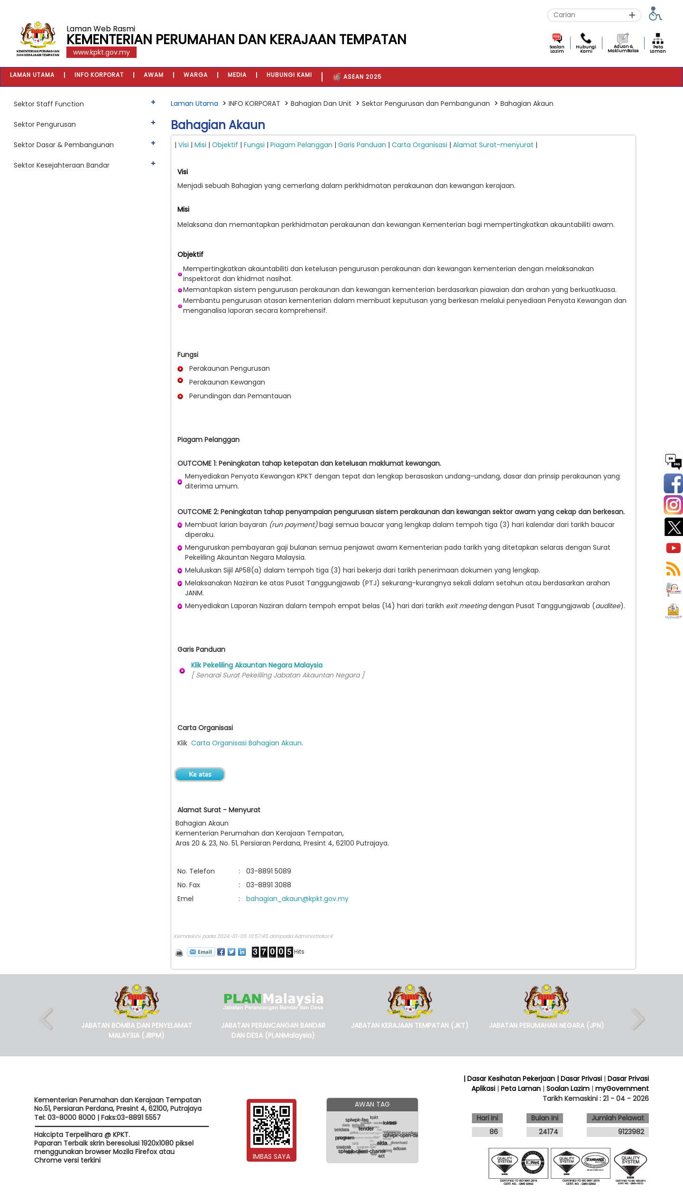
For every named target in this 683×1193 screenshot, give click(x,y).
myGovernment (622, 1088)
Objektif (226, 145)
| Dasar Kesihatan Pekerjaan (510, 1078)
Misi (199, 145)
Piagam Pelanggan (301, 145)
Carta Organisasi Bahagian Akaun (246, 743)
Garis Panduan (362, 145)
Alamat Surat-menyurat (494, 145)
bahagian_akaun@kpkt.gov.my (297, 898)
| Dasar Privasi (579, 1078)
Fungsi (254, 145)
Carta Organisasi (420, 145)
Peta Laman (658, 49)
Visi (184, 145)
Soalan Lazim (557, 49)
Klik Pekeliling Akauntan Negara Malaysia (257, 665)
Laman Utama (194, 103)
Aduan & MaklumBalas (623, 49)
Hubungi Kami (586, 49)
